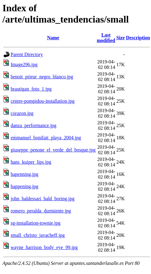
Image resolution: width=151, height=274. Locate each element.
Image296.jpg (24, 64)
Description (138, 37)
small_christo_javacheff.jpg (38, 235)
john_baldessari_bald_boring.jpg (42, 198)
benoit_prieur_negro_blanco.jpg (42, 76)
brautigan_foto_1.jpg (31, 88)
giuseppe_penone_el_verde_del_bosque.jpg (53, 149)
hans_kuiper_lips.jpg (31, 162)
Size (120, 37)
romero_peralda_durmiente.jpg (41, 210)
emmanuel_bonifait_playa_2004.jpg (46, 137)
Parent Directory (27, 54)
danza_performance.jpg (34, 125)
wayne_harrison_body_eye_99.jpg (44, 247)
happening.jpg (24, 186)
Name (53, 37)
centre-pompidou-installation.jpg (42, 101)
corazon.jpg (22, 113)
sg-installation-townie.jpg (35, 223)
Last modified (106, 37)
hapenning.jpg (24, 174)
